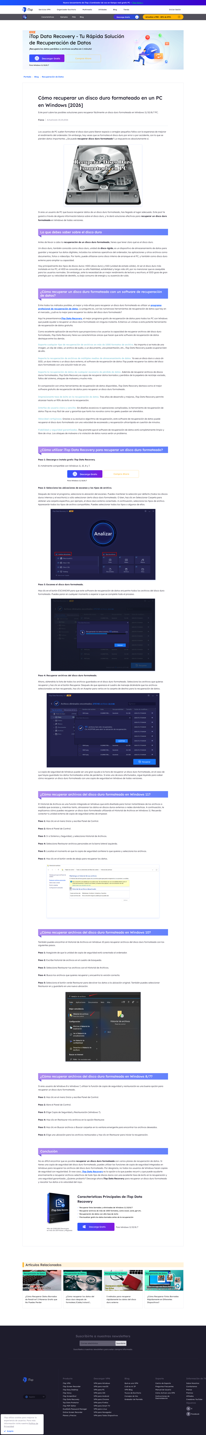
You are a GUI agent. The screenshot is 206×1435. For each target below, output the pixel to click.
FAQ (74, 17)
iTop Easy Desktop (70, 1390)
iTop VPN (66, 1383)
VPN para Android (101, 1396)
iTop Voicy (67, 1393)
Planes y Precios (69, 1415)
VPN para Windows (102, 1383)
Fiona (41, 120)
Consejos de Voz (131, 1396)
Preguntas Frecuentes (164, 1386)
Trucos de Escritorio (133, 1393)
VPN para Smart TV (102, 1406)
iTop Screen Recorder (72, 1386)
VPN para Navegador (103, 1412)
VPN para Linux (100, 1409)
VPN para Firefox (101, 1402)
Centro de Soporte (163, 1383)
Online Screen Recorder (72, 1412)
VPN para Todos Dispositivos (106, 1415)
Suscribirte (120, 1343)
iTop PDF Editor (69, 1406)
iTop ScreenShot (69, 1396)
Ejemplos (64, 17)
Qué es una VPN (131, 1383)
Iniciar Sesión (175, 9)
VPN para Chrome (101, 1399)
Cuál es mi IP (130, 1386)
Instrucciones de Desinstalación (162, 1397)
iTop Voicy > (137, 2)
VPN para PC (99, 1390)
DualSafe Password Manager (75, 1409)
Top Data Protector (71, 1402)
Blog (82, 17)
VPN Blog (128, 1390)
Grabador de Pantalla (134, 1399)
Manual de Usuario (163, 1390)
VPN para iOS (99, 1393)
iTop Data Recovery (71, 1399)
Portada (27, 77)
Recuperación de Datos (53, 77)
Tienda (126, 9)
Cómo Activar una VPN (165, 1393)
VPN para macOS (101, 1386)
